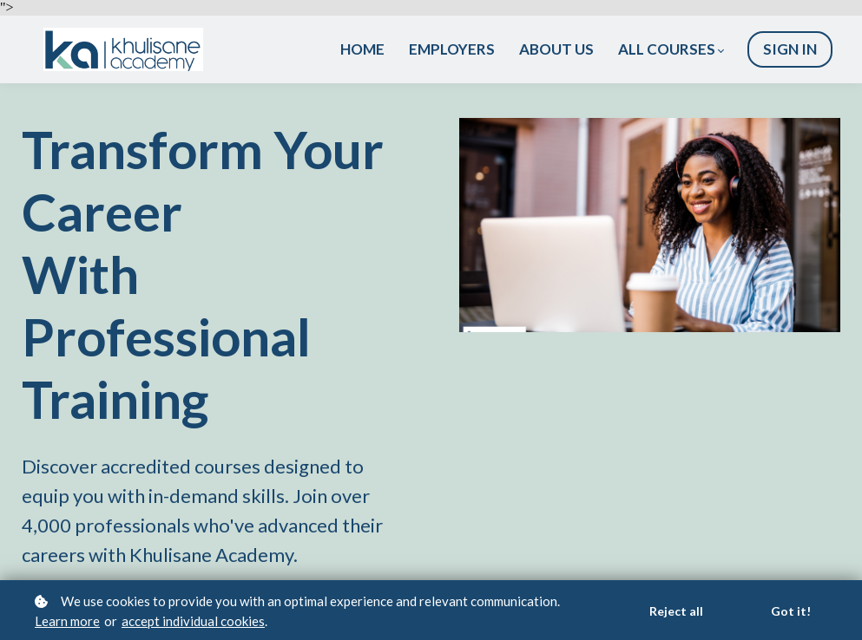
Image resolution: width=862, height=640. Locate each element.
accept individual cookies (193, 621)
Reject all (676, 611)
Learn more (67, 621)
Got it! (791, 611)
